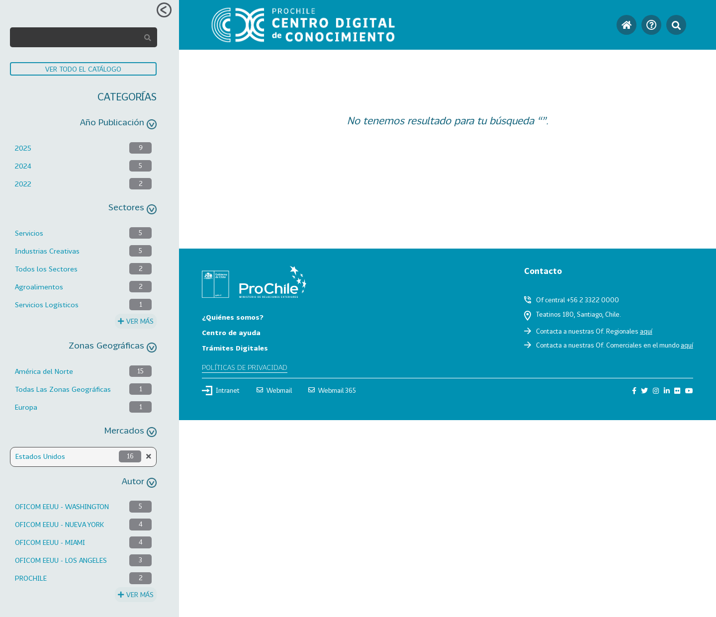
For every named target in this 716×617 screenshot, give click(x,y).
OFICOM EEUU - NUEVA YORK (59, 524)
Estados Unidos (40, 456)
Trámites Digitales (235, 348)
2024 (23, 166)
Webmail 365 (332, 390)
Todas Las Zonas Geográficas (63, 389)
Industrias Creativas (47, 251)
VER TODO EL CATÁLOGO (83, 69)
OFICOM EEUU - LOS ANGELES (61, 560)
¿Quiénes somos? (233, 317)
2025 (23, 148)
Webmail (274, 390)
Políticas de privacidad (244, 367)
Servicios (29, 233)
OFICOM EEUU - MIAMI (50, 542)
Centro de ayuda (231, 332)
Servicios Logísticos (47, 304)
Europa (26, 407)
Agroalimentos (39, 286)
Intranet (221, 390)
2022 (23, 183)
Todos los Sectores (46, 268)
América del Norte (44, 371)
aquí (646, 331)
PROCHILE (31, 578)
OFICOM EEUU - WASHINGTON (62, 506)
